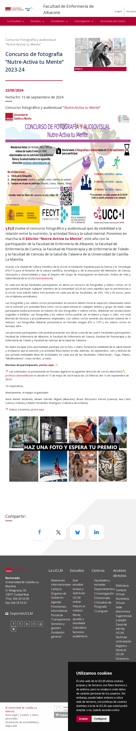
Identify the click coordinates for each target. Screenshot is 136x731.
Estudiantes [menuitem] (58, 21)
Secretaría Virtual (122, 601)
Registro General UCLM (121, 650)
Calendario (80, 627)
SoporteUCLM (21, 613)
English (118, 11)
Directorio (122, 659)
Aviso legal (11, 715)
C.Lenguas (101, 611)
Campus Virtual (121, 592)
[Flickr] (13, 629)
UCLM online (77, 600)
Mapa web (11, 725)
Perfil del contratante (123, 639)
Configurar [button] (100, 718)
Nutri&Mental (44, 278)
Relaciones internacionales (61, 582)
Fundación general (57, 634)
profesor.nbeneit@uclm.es (21, 375)
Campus (56, 589)
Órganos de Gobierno (58, 595)
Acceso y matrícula (79, 591)
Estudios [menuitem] (36, 21)
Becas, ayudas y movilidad (79, 619)
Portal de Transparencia (60, 617)
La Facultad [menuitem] (14, 21)
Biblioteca (122, 585)
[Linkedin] (96, 532)
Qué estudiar (78, 582)
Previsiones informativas (59, 609)
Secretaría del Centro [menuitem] (112, 21)
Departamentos (104, 589)
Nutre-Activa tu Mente (81, 107)
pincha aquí (46, 365)
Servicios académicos (80, 634)
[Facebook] (39, 532)
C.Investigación (104, 593)
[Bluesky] (77, 532)
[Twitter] (58, 532)
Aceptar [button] (83, 718)
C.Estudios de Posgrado (102, 604)
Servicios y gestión (58, 626)
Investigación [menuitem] (83, 21)
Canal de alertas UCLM (121, 629)
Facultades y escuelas (102, 582)
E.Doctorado (102, 598)
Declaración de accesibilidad (21, 722)
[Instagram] (33, 623)
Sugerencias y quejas (124, 618)
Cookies (24, 715)
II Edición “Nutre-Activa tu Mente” (52, 238)
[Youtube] (40, 623)
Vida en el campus (79, 608)
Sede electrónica (123, 609)
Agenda (56, 602)
